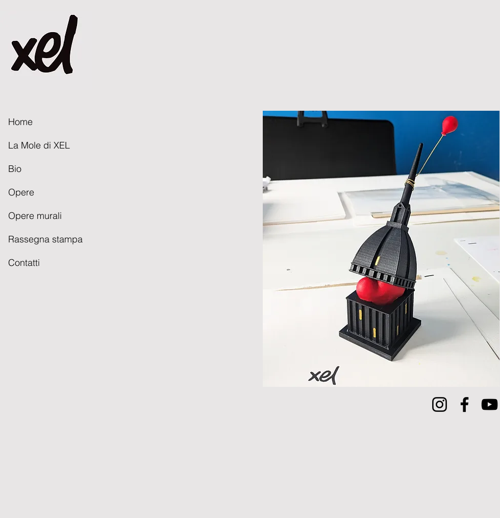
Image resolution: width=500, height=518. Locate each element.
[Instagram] (439, 404)
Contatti (24, 262)
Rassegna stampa (45, 239)
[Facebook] (464, 404)
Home (20, 122)
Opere (21, 192)
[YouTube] (489, 404)
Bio (14, 169)
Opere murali (35, 215)
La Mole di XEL (39, 145)
